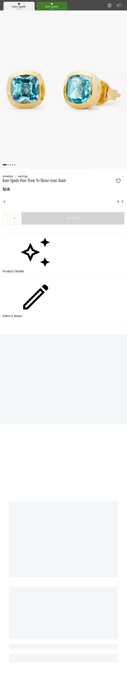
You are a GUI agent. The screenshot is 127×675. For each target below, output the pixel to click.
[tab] (46, 4)
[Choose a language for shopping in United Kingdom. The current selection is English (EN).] (11, 14)
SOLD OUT (89, 87)
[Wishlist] (101, 14)
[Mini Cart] (120, 14)
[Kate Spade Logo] (63, 14)
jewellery (9, 46)
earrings (27, 46)
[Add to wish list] (22, 57)
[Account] (111, 14)
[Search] (75, 13)
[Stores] (26, 14)
